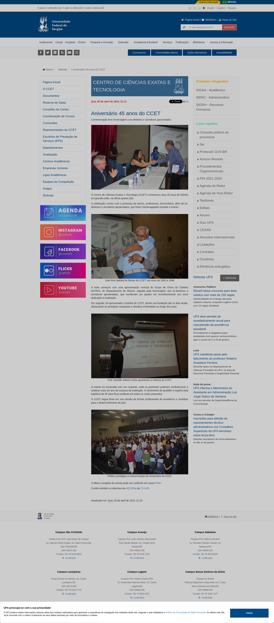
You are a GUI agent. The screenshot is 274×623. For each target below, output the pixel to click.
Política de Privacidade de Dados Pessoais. (185, 612)
